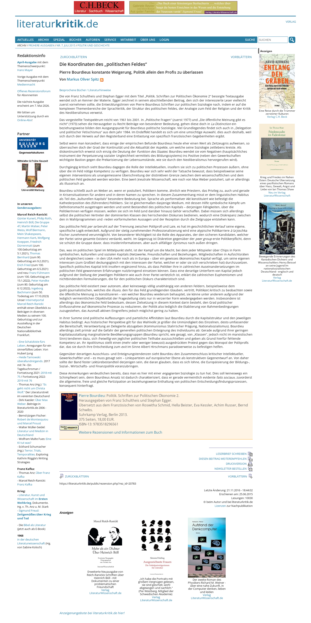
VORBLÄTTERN (242, 57)
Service (110, 40)
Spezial (59, 40)
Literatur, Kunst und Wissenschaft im (32, 499)
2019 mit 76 (24, 380)
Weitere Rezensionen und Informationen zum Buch (120, 432)
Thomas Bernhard (28, 255)
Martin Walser (31, 226)
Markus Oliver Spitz (83, 79)
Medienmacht (26, 84)
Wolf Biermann (35, 230)
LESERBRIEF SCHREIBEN (234, 454)
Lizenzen (220, 506)
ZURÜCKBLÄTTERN (73, 57)
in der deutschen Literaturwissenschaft (31, 541)
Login (164, 40)
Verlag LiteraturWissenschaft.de (105, 591)
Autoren (93, 40)
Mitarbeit (128, 40)
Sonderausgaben (29, 208)
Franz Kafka (24, 484)
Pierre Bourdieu (92, 395)
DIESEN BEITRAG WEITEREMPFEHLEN (226, 459)
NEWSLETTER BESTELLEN (233, 469)
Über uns (147, 40)
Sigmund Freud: (34, 514)
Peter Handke (40, 280)
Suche (250, 40)
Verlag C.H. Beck (277, 116)
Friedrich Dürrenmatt (29, 243)
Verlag (291, 22)
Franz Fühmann (39, 273)
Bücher (75, 40)
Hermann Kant (26, 238)
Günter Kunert (26, 218)
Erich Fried (24, 265)
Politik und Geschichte (94, 45)
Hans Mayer (25, 70)
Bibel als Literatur (35, 525)
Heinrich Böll (25, 222)
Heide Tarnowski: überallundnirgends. (30, 359)
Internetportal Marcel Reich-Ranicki (30, 302)
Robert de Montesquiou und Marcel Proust (32, 421)
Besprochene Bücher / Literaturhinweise (85, 90)
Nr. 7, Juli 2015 (66, 45)
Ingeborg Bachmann (30, 290)
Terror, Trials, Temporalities (29, 452)
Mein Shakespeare (29, 234)
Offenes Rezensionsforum (34, 91)
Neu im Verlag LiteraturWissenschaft (277, 194)
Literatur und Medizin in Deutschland (32, 433)
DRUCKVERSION (239, 464)
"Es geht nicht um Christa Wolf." (31, 388)
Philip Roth (44, 218)
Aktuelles (25, 40)
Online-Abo (24, 120)
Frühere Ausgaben (41, 45)
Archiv (43, 40)
